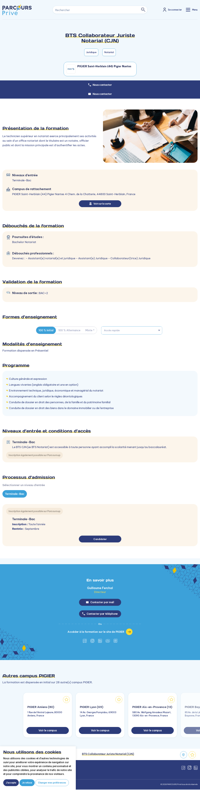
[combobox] (131, 330)
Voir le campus (48, 730)
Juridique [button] (91, 52)
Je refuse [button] (27, 782)
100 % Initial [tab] (46, 330)
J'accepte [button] (11, 782)
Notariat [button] (109, 52)
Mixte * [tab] (90, 330)
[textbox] (131, 330)
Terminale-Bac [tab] (14, 493)
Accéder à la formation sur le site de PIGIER (100, 632)
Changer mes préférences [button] (52, 782)
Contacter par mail (100, 602)
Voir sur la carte (100, 203)
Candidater (100, 538)
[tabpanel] (100, 543)
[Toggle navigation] (192, 9)
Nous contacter (100, 94)
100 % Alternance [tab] (70, 330)
